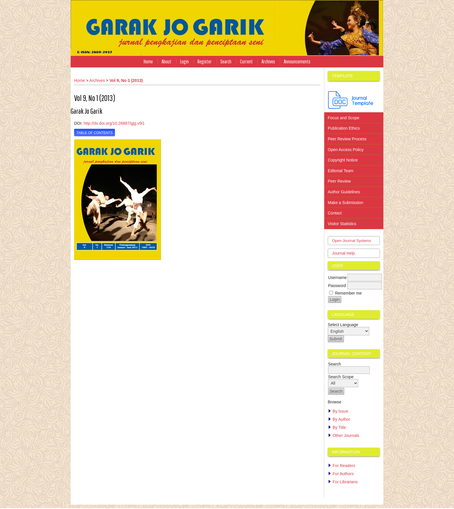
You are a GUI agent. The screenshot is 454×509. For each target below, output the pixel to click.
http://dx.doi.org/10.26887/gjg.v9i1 (114, 123)
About (166, 61)
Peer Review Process (347, 139)
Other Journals (346, 435)
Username (337, 277)
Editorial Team (340, 170)
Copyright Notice (343, 160)
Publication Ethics (344, 128)
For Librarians (345, 481)
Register (204, 61)
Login (184, 61)
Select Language (343, 324)
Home (148, 61)
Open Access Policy (346, 149)
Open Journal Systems (351, 240)
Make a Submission (345, 202)
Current (246, 61)
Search (225, 61)
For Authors (343, 473)
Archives (268, 61)
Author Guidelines (344, 192)
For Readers (344, 465)
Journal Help (343, 253)
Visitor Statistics (342, 223)
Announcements (297, 61)
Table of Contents (94, 133)
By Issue (340, 411)
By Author (341, 419)
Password (337, 285)
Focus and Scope (343, 117)
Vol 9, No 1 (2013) (126, 80)
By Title (339, 427)
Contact (335, 213)
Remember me (348, 293)
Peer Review (339, 181)
